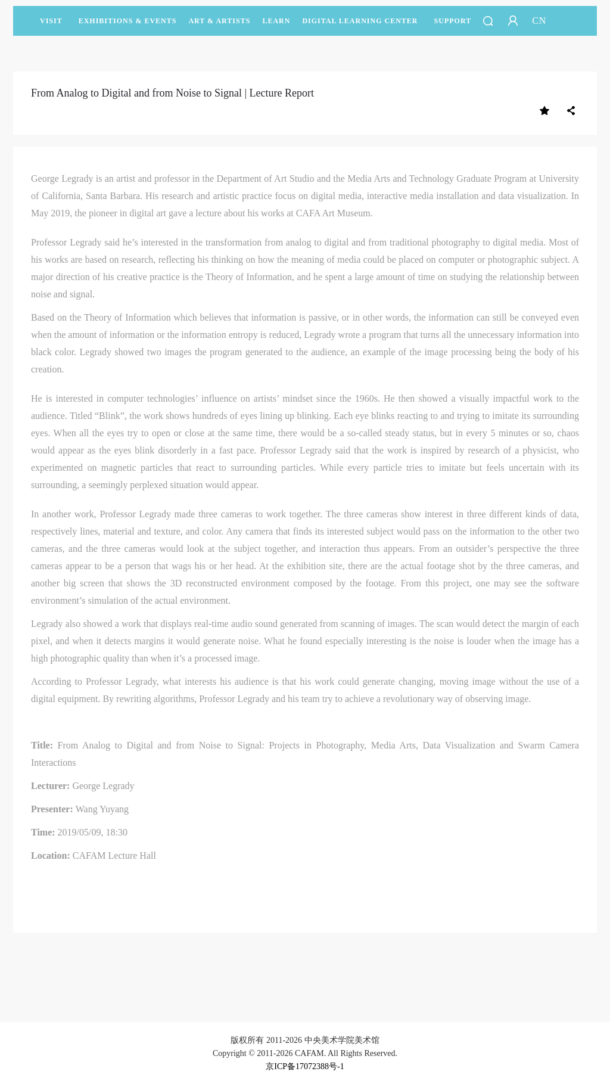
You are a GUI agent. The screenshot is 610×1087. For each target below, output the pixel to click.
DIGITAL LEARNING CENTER (360, 21)
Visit (51, 21)
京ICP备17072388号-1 (305, 1066)
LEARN (276, 26)
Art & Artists (219, 26)
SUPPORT (453, 26)
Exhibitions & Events (128, 26)
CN (539, 20)
